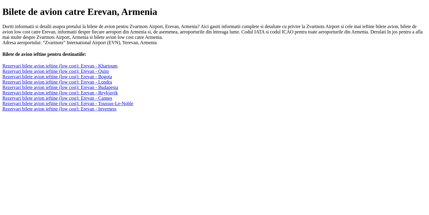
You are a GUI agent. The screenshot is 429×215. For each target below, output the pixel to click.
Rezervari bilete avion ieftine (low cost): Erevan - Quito (55, 71)
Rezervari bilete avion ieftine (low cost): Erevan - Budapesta (60, 87)
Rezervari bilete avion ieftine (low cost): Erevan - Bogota (57, 76)
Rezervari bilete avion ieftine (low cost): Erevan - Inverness (59, 108)
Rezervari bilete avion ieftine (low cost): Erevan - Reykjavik (60, 92)
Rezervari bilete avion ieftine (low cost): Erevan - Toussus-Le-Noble (67, 103)
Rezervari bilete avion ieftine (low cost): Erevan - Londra (57, 82)
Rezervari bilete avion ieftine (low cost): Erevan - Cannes (57, 98)
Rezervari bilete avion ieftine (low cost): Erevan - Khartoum (60, 65)
